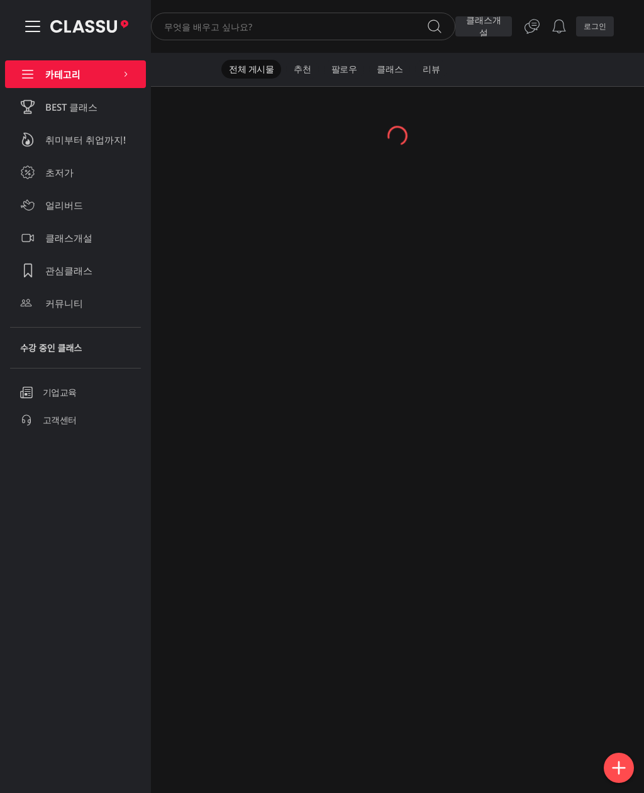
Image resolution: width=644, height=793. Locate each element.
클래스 (389, 69)
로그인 (595, 26)
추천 (302, 69)
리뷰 (431, 69)
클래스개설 (483, 26)
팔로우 (344, 69)
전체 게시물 (251, 69)
